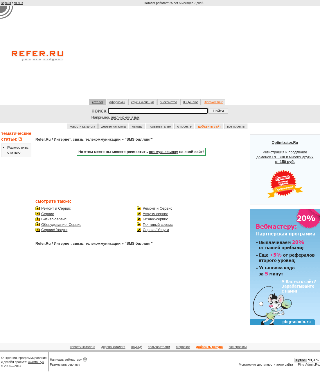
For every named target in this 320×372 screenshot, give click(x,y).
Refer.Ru (43, 139)
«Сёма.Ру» (36, 362)
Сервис (47, 214)
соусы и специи (142, 102)
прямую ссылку (163, 152)
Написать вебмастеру (66, 359)
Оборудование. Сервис (61, 224)
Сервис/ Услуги (54, 230)
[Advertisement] (175, 54)
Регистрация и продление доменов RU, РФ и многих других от (285, 169)
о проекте (184, 126)
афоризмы (117, 102)
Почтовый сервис (157, 224)
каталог (97, 102)
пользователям (160, 126)
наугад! (137, 126)
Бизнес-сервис (53, 219)
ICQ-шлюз (190, 102)
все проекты (236, 126)
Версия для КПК (12, 3)
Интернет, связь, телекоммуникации (87, 139)
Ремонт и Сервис (56, 208)
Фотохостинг (213, 102)
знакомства (168, 102)
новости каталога (82, 126)
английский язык (125, 117)
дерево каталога (113, 126)
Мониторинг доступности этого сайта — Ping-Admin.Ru (279, 364)
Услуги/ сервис (155, 214)
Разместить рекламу (65, 364)
